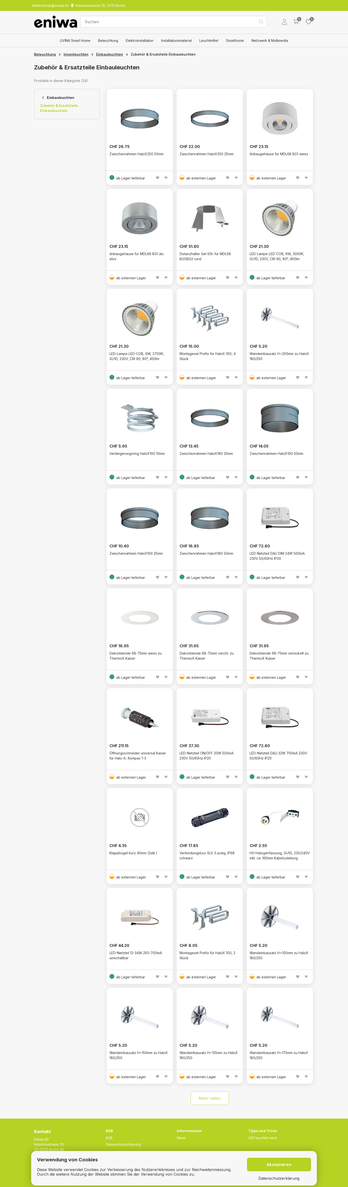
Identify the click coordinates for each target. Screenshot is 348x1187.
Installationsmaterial (176, 40)
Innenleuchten (76, 54)
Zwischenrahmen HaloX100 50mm (276, 453)
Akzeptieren (279, 1164)
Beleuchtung (108, 40)
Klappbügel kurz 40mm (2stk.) (133, 853)
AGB (109, 1138)
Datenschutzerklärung (123, 1144)
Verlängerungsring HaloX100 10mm (137, 453)
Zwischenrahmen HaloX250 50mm (136, 154)
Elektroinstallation (139, 40)
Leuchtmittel (208, 40)
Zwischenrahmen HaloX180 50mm (206, 553)
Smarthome (235, 40)
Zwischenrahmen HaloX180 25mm (206, 453)
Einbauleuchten (109, 54)
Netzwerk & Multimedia (270, 40)
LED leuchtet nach (262, 1138)
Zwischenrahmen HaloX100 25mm (136, 553)
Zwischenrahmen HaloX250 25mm (206, 154)
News (181, 1138)
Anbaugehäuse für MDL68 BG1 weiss (279, 154)
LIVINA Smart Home (75, 40)
